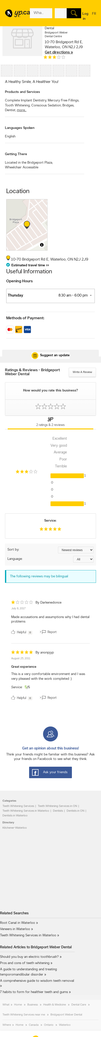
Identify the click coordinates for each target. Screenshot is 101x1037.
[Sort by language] (83, 559)
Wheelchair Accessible (21, 167)
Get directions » (59, 52)
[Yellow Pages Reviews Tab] (50, 422)
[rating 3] (54, 58)
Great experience (23, 667)
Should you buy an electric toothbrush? (29, 957)
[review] (50, 618)
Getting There (16, 154)
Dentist (10, 110)
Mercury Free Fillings (63, 100)
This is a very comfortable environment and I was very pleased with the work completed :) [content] (48, 676)
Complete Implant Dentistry (26, 100)
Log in (85, 16)
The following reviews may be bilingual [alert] (39, 576)
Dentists (58, 810)
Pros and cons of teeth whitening (25, 963)
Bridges (68, 105)
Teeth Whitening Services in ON (57, 806)
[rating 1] (22, 603)
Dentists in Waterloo (15, 815)
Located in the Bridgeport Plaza (29, 163)
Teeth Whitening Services (18, 806)
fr (94, 17)
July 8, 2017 (18, 608)
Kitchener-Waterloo (14, 827)
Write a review (82, 372)
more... (21, 110)
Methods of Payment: (25, 318)
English (10, 136)
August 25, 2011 (20, 658)
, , (64, 47)
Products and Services (22, 92)
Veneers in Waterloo (15, 929)
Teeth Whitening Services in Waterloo (25, 810)
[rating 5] (50, 530)
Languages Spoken (20, 128)
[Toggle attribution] (42, 245)
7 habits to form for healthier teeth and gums (34, 992)
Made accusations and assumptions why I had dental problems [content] (50, 619)
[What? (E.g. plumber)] (41, 13)
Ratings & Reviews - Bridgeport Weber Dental (32, 372)
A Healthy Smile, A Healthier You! (31, 82)
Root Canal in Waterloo (17, 923)
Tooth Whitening (17, 105)
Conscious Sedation (46, 105)
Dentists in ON (75, 810)
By (48, 603)
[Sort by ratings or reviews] (76, 550)
